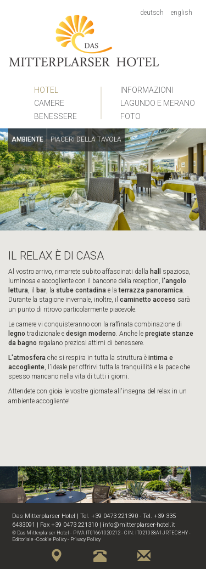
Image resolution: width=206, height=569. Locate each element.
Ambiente (27, 139)
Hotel (46, 90)
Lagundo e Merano (157, 103)
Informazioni (146, 90)
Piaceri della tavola (86, 139)
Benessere (55, 116)
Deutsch (152, 12)
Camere (49, 103)
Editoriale (23, 539)
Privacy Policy (85, 539)
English (181, 12)
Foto (130, 116)
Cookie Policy (51, 539)
